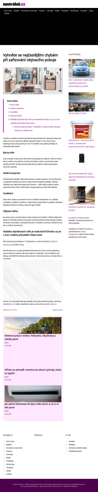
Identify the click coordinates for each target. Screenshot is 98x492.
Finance (42, 11)
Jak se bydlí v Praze (77, 113)
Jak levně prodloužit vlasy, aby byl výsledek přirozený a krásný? (82, 176)
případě (49, 141)
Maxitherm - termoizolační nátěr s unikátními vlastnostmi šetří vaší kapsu (82, 143)
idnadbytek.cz (8, 304)
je (14, 159)
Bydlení (16, 11)
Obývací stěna (16, 116)
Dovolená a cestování (29, 11)
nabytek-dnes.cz (50, 304)
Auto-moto (8, 11)
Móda (57, 11)
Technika (83, 11)
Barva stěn (14, 105)
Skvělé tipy (74, 11)
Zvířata (6, 13)
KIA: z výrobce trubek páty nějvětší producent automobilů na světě (81, 83)
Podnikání (64, 11)
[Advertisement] (49, 29)
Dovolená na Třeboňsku (77, 218)
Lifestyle (50, 11)
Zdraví (91, 11)
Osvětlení (14, 112)
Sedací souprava (17, 108)
